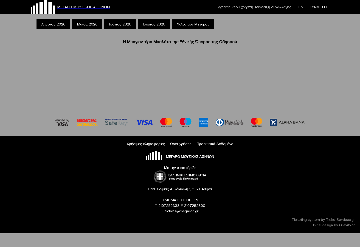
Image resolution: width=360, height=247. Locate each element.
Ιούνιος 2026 (120, 24)
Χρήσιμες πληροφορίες (146, 143)
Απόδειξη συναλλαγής (273, 7)
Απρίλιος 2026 (53, 24)
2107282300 (194, 205)
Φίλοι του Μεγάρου (193, 24)
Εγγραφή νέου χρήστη (234, 7)
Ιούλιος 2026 (154, 24)
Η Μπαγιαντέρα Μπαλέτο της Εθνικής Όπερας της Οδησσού (180, 41)
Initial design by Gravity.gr (334, 225)
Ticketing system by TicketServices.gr (323, 219)
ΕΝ (300, 7)
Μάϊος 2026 (87, 24)
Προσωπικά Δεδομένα (215, 143)
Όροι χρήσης (180, 143)
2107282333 (169, 205)
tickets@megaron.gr (182, 211)
